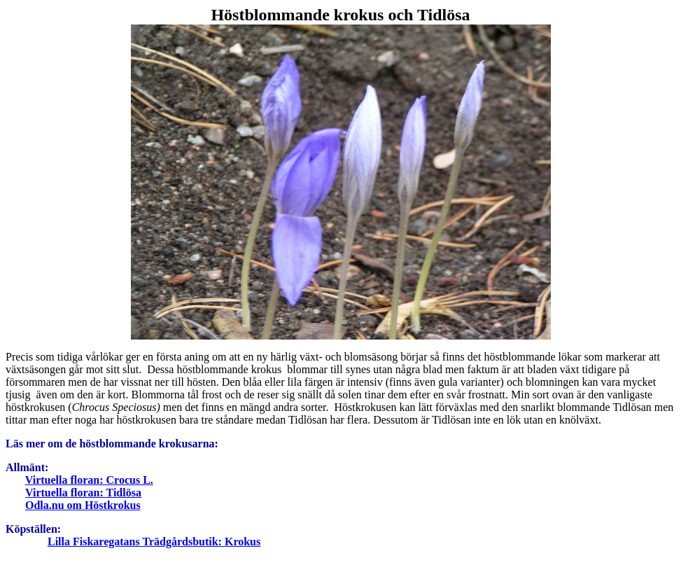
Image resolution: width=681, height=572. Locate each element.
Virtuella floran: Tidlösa (83, 492)
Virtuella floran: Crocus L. (89, 480)
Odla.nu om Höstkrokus (83, 505)
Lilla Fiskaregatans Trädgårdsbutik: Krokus (154, 541)
